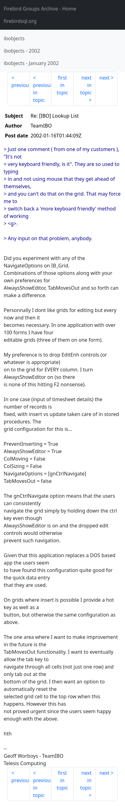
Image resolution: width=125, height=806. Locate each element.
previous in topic (42, 92)
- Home (40, 8)
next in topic (85, 85)
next (104, 77)
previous (20, 85)
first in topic (62, 85)
